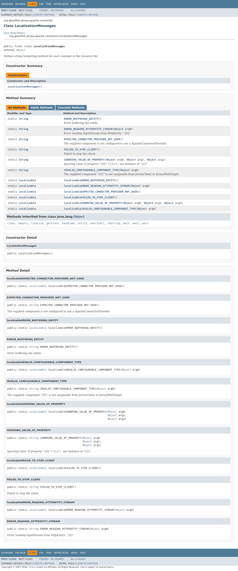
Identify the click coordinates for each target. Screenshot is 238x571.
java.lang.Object (14, 32)
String (23, 118)
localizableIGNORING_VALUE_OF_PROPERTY (93, 202)
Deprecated (61, 4)
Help (83, 4)
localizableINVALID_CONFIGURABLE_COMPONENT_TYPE (100, 208)
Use (41, 4)
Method (49, 15)
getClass (52, 223)
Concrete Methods (71, 107)
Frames (44, 10)
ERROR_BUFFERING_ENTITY (81, 118)
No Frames (57, 10)
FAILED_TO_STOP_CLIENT (80, 149)
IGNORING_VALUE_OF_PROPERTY (84, 159)
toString (114, 223)
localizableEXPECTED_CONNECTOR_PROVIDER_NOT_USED (101, 191)
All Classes (78, 10)
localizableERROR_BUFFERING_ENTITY (90, 180)
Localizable (27, 180)
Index (74, 4)
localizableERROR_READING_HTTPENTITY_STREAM (97, 185)
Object (21, 50)
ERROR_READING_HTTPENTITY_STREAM (88, 129)
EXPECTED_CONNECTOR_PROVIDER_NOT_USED (92, 139)
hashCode (68, 223)
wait (126, 223)
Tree (49, 4)
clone (11, 223)
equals (23, 223)
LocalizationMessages (23, 86)
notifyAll (97, 223)
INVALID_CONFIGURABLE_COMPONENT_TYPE (91, 170)
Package (20, 4)
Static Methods (41, 107)
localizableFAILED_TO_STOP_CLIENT (89, 197)
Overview (7, 4)
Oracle (32, 567)
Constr (37, 15)
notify (82, 223)
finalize (37, 223)
